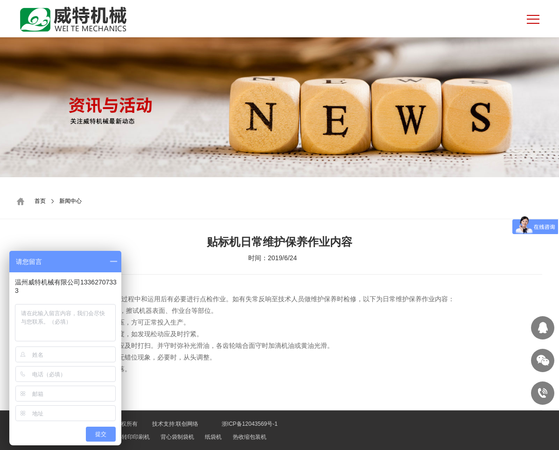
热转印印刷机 (133, 437)
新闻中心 (70, 201)
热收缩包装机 (249, 437)
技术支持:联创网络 (175, 424)
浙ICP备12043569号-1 (249, 424)
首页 (40, 201)
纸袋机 (213, 437)
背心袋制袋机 (177, 437)
